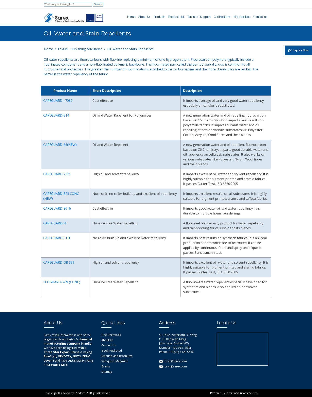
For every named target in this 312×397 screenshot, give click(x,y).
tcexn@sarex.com (173, 366)
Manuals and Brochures (117, 356)
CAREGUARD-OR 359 (58, 262)
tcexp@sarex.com (173, 361)
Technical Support (199, 16)
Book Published (111, 350)
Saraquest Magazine (114, 361)
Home (131, 16)
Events (105, 366)
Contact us (260, 16)
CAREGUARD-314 (56, 115)
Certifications (222, 16)
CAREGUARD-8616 (57, 208)
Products (159, 16)
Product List (176, 16)
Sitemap (106, 372)
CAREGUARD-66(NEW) (60, 144)
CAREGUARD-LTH (56, 238)
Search (98, 4)
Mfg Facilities (241, 16)
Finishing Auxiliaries (87, 49)
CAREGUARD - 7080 (57, 100)
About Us (144, 16)
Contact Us (108, 345)
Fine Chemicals (111, 335)
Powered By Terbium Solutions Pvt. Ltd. (234, 393)
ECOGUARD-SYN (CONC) (61, 282)
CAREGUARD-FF (55, 223)
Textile (62, 49)
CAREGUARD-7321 (57, 174)
